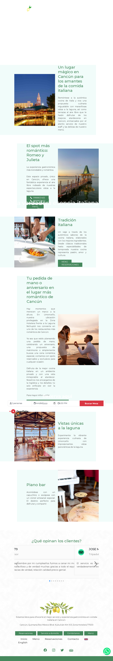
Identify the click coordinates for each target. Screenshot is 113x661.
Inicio (24, 639)
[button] (95, 564)
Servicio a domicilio (50, 633)
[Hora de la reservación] (69, 403)
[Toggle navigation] (100, 7)
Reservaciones (56, 7)
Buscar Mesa (91, 403)
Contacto (73, 639)
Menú (91, 633)
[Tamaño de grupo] (22, 403)
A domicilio (78, 7)
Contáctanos (73, 633)
